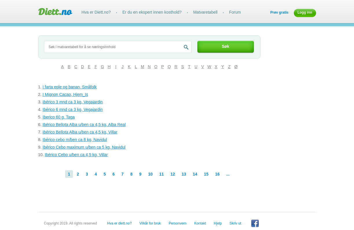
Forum (235, 12)
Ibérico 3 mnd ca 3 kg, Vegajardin (73, 102)
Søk (225, 46)
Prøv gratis (279, 12)
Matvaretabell (205, 12)
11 (161, 174)
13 (183, 174)
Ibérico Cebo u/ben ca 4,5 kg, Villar (76, 154)
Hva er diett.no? (119, 223)
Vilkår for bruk (150, 223)
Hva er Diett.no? (96, 12)
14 (195, 174)
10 (150, 174)
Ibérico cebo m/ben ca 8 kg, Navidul (75, 139)
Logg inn (305, 12)
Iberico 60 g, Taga (59, 117)
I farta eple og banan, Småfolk (70, 87)
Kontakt (200, 223)
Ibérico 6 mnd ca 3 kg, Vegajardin (73, 109)
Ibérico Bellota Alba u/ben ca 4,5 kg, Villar (80, 132)
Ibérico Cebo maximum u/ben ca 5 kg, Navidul (84, 147)
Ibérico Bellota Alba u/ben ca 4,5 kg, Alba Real (84, 124)
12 (172, 174)
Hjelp (218, 223)
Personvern (177, 223)
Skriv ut (235, 223)
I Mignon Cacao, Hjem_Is (65, 94)
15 (206, 174)
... (228, 174)
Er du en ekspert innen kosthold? (152, 12)
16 (217, 174)
